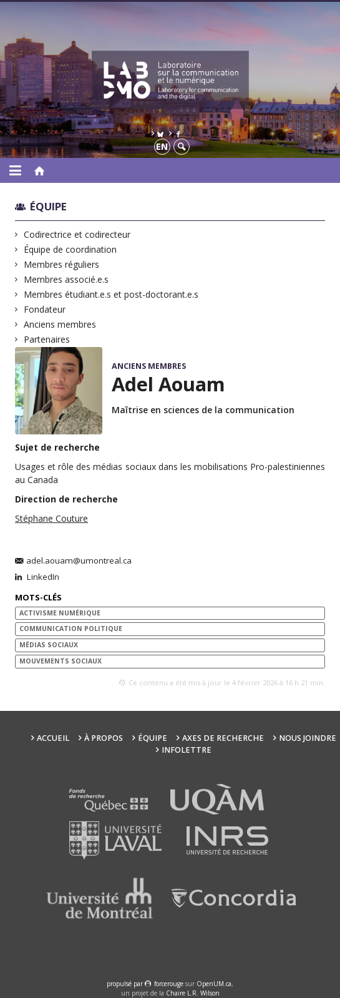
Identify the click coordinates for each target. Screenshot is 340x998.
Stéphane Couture (51, 518)
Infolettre (186, 750)
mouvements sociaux (60, 661)
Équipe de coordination (70, 249)
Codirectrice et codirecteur (77, 234)
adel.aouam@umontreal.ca (79, 561)
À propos (103, 738)
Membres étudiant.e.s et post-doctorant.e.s (111, 294)
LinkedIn (42, 577)
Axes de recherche (223, 738)
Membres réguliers (61, 264)
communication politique (70, 628)
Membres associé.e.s (66, 279)
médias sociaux (48, 644)
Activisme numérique (59, 613)
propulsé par (126, 983)
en (162, 146)
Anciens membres (60, 324)
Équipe (48, 206)
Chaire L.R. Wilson (193, 993)
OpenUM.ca (214, 983)
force (168, 983)
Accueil (53, 738)
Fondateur (45, 309)
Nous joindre (307, 738)
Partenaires (47, 339)
